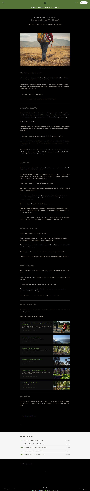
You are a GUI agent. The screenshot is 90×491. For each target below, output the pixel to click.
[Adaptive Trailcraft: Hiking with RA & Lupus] (45, 447)
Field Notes (47, 7)
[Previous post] (21, 425)
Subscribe (83, 2)
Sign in (77, 2)
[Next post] (69, 425)
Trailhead (33, 7)
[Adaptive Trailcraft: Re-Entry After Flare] (45, 454)
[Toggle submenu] (37, 7)
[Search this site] (3, 3)
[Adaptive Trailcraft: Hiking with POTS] (45, 451)
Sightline (40, 7)
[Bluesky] (43, 487)
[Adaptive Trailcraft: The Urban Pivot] (45, 440)
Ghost (85, 489)
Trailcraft (55, 7)
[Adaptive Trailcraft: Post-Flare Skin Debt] (45, 444)
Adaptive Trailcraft (51, 17)
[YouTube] (46, 487)
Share (45, 28)
